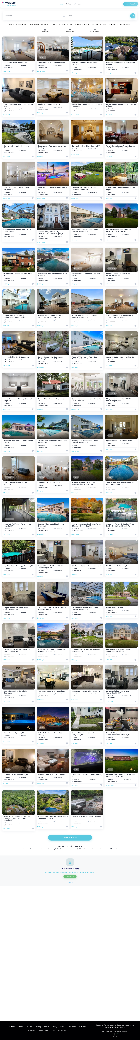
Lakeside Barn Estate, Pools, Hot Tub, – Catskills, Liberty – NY (121, 775)
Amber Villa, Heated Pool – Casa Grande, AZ (50, 734)
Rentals (68, 4)
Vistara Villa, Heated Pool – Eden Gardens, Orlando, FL (85, 230)
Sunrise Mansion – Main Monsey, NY (86, 146)
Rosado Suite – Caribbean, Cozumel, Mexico (86, 274)
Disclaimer (32, 1030)
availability (110, 849)
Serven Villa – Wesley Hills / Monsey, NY (52, 400)
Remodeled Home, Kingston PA (15, 62)
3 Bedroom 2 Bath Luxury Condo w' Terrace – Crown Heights (119, 316)
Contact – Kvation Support (60, 1030)
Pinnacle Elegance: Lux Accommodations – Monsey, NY (118, 734)
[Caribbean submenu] (103, 24)
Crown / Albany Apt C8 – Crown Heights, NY (15, 483)
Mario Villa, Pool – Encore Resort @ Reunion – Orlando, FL (51, 650)
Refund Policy (43, 1030)
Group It (42, 57)
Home (61, 4)
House (8, 57)
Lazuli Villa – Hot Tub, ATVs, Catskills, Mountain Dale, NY (52, 608)
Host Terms (82, 1027)
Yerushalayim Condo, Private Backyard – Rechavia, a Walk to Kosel (121, 147)
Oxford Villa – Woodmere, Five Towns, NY (18, 274)
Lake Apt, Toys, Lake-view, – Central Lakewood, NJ (86, 650)
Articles (46, 1027)
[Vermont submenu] (69, 24)
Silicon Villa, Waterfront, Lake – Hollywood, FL (84, 734)
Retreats (20, 1027)
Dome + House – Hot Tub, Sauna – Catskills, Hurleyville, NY (51, 358)
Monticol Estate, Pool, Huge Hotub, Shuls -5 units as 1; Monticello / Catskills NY (17, 818)
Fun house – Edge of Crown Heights (51, 691)
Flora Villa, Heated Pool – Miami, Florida (16, 147)
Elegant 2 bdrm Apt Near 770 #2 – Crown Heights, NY (119, 274)
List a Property (70, 876)
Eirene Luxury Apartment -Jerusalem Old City (52, 147)
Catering (38, 1027)
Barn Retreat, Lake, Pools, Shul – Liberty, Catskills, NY (84, 188)
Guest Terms (71, 1027)
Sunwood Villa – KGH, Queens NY (16, 357)
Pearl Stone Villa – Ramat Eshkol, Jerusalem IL (16, 188)
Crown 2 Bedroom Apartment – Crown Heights (18, 105)
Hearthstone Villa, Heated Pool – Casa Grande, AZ (52, 274)
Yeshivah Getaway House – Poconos (51, 775)
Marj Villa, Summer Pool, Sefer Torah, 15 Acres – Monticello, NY (86, 525)
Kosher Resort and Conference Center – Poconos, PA (53, 441)
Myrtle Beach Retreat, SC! (116, 608)
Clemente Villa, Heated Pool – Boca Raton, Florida (17, 230)
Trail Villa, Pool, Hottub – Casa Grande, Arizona (18, 441)
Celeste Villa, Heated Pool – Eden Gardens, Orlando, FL (85, 608)
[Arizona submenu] (78, 24)
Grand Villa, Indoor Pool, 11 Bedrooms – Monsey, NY (87, 105)
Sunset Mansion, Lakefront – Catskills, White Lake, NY (86, 400)
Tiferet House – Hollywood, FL (49, 482)
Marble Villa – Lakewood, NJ (117, 566)
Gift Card (29, 1027)
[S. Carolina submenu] (60, 24)
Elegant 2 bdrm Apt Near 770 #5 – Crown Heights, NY (16, 650)
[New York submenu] (13, 24)
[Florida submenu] (52, 24)
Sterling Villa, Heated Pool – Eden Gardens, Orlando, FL (85, 441)
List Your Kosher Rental (70, 869)
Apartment (77, 57)
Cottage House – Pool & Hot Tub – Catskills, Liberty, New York (119, 230)
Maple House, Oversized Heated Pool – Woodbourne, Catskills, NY (53, 817)
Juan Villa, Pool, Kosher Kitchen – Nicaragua (16, 692)
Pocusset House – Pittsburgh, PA (15, 775)
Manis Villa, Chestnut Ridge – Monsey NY (86, 817)
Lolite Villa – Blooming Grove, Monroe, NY (87, 775)
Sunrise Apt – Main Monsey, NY (50, 104)
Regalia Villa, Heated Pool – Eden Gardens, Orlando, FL (85, 358)
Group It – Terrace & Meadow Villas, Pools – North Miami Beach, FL (120, 525)
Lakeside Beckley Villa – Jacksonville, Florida (120, 63)
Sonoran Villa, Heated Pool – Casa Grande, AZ (51, 525)
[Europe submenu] (122, 24)
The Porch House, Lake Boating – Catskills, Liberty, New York (84, 483)
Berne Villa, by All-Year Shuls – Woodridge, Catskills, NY (118, 650)
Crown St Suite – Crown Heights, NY (120, 357)
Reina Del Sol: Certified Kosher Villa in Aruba (52, 188)
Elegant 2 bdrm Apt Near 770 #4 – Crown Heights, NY (119, 400)
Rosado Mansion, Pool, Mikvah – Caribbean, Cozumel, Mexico (50, 316)
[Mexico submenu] (95, 24)
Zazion (118, 1034)
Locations (11, 1027)
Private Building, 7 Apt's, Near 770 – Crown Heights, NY (120, 692)
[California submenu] (86, 24)
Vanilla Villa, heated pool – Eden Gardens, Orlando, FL (84, 316)
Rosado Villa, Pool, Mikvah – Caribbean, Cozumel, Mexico (14, 316)
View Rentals (70, 837)
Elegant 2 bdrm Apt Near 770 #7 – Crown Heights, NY (51, 567)
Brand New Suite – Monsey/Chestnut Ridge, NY (17, 400)
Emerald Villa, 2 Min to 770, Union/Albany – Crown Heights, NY (51, 233)
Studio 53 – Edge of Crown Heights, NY (87, 566)
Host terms (70, 882)
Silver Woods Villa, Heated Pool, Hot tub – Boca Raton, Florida (120, 483)
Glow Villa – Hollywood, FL (13, 733)
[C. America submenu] (113, 24)
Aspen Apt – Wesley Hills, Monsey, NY (86, 691)
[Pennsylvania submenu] (34, 24)
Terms (62, 1027)
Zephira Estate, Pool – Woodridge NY (52, 62)
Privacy (54, 1027)
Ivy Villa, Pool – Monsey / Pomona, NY (18, 566)
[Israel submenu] (128, 24)
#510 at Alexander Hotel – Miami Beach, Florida (84, 63)
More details (70, 880)
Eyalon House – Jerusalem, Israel (119, 440)
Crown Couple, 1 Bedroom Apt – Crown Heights (121, 105)
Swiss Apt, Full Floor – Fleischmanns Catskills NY (17, 525)
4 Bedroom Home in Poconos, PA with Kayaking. (120, 188)
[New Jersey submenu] (22, 24)
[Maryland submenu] (44, 24)
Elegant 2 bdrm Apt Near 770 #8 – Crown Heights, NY (16, 608)
